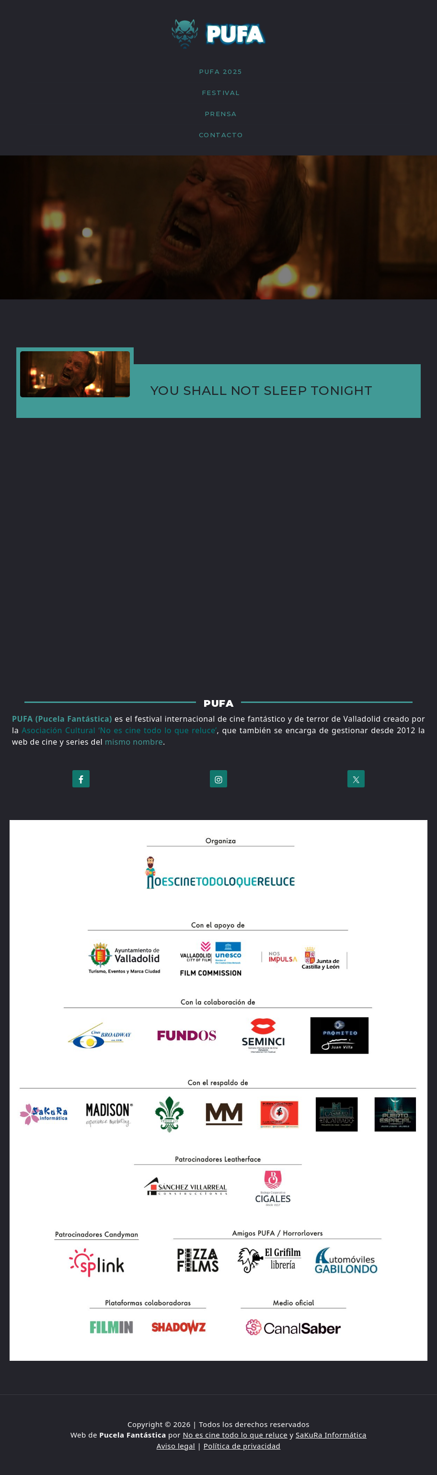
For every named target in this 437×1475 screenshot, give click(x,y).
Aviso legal (176, 1446)
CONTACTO (221, 135)
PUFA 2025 (220, 71)
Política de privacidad (242, 1446)
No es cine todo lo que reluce (235, 1434)
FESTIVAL (221, 92)
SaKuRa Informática (331, 1434)
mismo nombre (134, 742)
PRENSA (221, 114)
